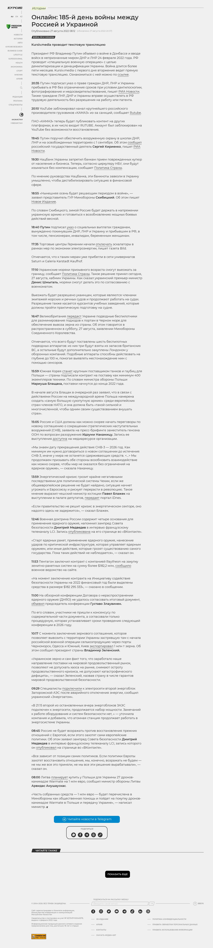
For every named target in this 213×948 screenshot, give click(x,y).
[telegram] (124, 911)
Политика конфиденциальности (169, 919)
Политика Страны (108, 168)
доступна (60, 439)
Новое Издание (43, 202)
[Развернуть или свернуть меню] (21, 88)
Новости (18, 35)
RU (12, 17)
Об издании (102, 919)
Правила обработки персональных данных (175, 925)
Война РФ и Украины (43, 37)
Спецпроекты (15, 105)
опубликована (79, 532)
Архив (19, 79)
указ (70, 227)
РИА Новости (128, 91)
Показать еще (117, 874)
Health (19, 63)
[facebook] (93, 911)
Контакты (101, 930)
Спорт (19, 71)
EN (16, 17)
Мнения (18, 75)
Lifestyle (17, 55)
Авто (20, 43)
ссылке (123, 74)
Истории (18, 39)
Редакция (17, 97)
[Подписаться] (151, 903)
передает (92, 498)
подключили (72, 688)
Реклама (17, 101)
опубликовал (46, 747)
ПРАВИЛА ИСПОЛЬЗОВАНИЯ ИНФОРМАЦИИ (172, 930)
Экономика (16, 67)
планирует (59, 777)
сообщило (123, 566)
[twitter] (109, 911)
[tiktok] (132, 911)
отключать (104, 244)
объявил (37, 604)
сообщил (135, 142)
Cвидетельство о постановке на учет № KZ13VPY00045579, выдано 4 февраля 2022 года (57, 919)
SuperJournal (15, 59)
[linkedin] (140, 911)
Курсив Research (13, 47)
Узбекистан (16, 123)
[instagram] (101, 911)
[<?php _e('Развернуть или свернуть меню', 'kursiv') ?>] (21, 115)
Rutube (135, 113)
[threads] (148, 911)
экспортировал (101, 646)
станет (67, 371)
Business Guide (15, 51)
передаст (74, 316)
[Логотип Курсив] (14, 8)
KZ (21, 17)
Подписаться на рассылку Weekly (111, 900)
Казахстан (17, 119)
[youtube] (117, 911)
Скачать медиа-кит (106, 935)
